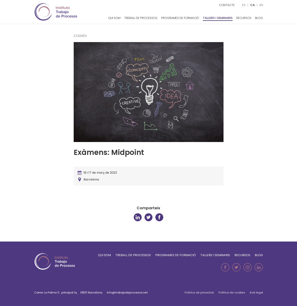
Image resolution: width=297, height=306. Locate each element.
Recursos (243, 18)
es (243, 5)
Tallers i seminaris (218, 18)
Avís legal (256, 292)
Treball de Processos (140, 18)
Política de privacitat (199, 292)
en (261, 5)
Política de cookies (232, 292)
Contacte (227, 5)
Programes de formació (180, 18)
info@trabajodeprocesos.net (127, 292)
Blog (259, 18)
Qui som (114, 18)
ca (252, 5)
